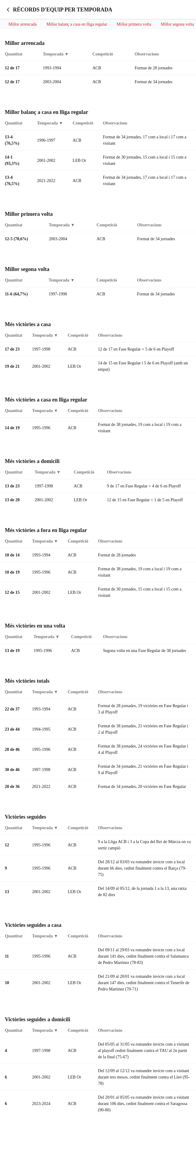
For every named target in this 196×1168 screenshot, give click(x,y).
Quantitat (13, 54)
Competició (102, 54)
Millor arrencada (22, 24)
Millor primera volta (134, 24)
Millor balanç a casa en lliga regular (76, 24)
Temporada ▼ (56, 54)
